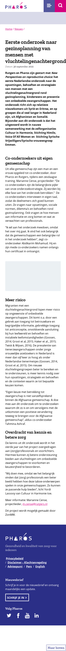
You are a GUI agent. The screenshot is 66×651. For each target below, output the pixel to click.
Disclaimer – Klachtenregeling (27, 562)
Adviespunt (15, 566)
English (40, 566)
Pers (29, 566)
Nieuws (18, 29)
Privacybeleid (14, 558)
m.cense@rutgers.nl (35, 504)
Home (8, 29)
